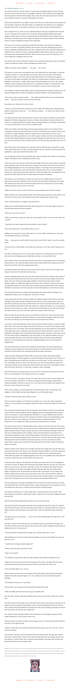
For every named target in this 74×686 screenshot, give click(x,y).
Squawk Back (19, 3)
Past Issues (30, 3)
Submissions (51, 3)
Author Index (30, 680)
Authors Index (40, 3)
